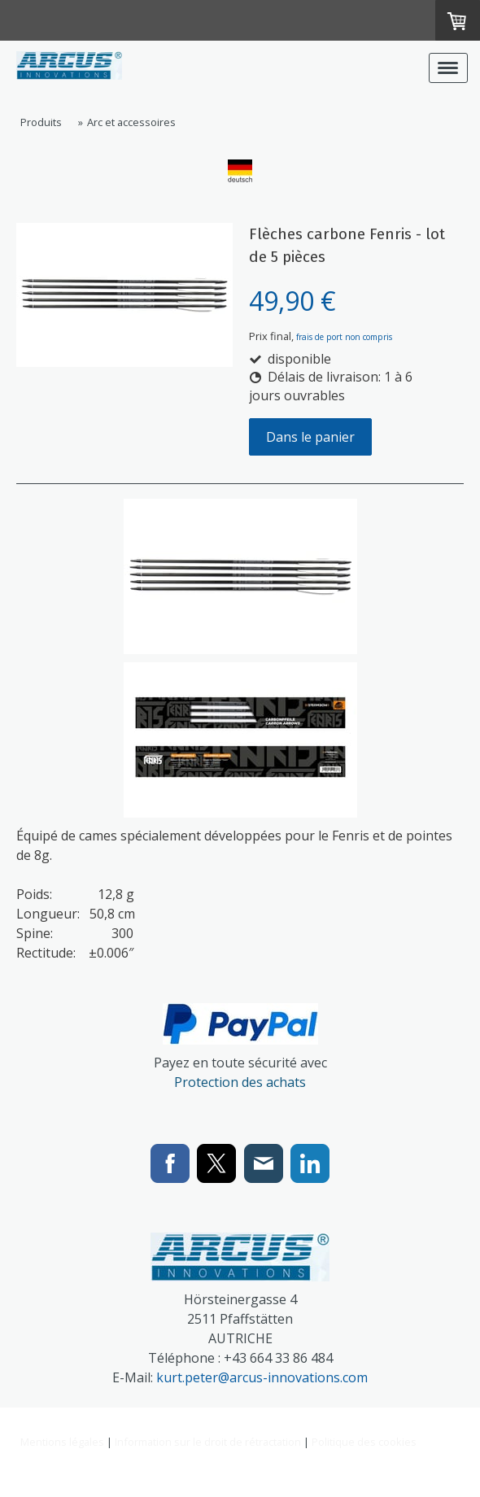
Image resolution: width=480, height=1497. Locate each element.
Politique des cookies (364, 1441)
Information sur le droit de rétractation (208, 1441)
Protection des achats (240, 1082)
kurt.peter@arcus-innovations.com (262, 1377)
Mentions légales (62, 1441)
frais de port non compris (344, 337)
